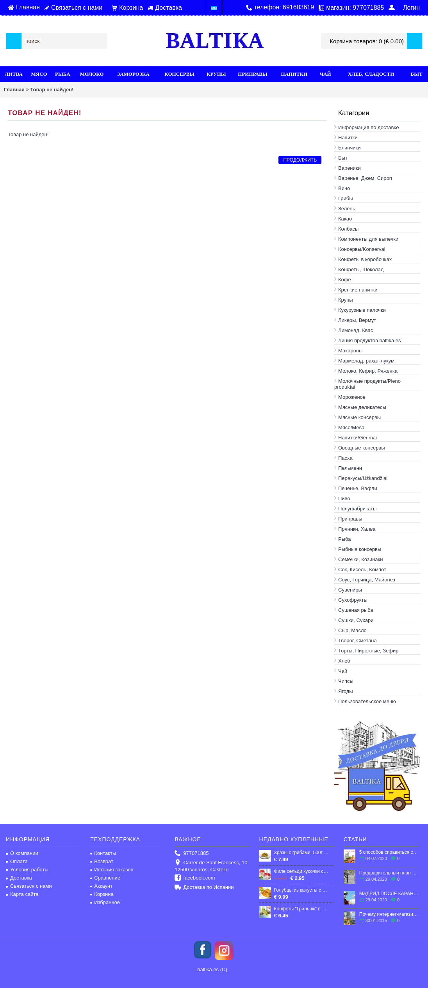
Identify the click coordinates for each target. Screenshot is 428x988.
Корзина (102, 894)
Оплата (17, 861)
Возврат (101, 861)
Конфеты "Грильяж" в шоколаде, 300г (302, 909)
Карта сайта (22, 894)
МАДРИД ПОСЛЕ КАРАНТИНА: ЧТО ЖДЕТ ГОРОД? (388, 893)
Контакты (103, 853)
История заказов (111, 869)
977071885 (192, 853)
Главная (14, 89)
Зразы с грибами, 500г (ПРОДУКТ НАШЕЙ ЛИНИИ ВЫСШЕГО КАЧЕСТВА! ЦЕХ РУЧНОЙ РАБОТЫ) (302, 852)
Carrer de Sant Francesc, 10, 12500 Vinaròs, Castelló (212, 866)
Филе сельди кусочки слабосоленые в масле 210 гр (302, 871)
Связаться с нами (29, 886)
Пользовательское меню (367, 701)
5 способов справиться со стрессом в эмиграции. (388, 852)
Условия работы (27, 869)
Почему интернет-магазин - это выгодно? (388, 914)
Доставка (19, 878)
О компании (22, 853)
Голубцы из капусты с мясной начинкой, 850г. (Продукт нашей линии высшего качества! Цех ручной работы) (302, 890)
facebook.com (195, 878)
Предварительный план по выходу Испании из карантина (388, 873)
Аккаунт (101, 886)
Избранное (105, 902)
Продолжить (300, 160)
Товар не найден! (51, 89)
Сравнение (105, 878)
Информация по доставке (368, 127)
